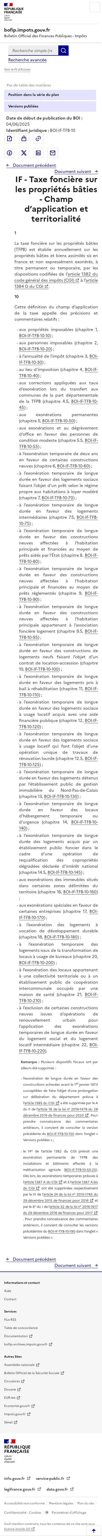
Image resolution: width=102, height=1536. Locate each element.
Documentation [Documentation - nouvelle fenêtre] (16, 1336)
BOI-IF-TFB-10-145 (64, 872)
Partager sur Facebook (9, 153)
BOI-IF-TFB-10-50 (58, 421)
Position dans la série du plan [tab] (33, 94)
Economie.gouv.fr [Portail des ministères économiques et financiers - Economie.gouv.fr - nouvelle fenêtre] (17, 1406)
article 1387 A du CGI (41, 1182)
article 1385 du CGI (39, 1103)
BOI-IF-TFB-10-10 (34, 335)
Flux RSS (10, 1319)
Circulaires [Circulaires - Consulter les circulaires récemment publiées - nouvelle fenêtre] (12, 1381)
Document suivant (73, 171)
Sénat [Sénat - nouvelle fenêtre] (8, 1422)
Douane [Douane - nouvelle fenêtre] (10, 1389)
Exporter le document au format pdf (9, 138)
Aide (7, 1291)
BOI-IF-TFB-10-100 (42, 669)
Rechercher (63, 50)
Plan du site (86, 1503)
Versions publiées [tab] (23, 106)
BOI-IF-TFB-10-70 (57, 498)
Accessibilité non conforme (24, 1503)
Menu (95, 7)
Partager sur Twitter (24, 153)
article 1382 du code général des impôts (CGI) (56, 277)
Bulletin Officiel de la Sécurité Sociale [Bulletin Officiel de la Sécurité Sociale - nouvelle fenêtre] (31, 1373)
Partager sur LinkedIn (38, 153)
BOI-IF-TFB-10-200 (36, 963)
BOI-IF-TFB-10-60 (73, 466)
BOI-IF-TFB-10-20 (35, 349)
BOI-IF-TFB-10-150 (60, 1133)
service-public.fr (50, 1478)
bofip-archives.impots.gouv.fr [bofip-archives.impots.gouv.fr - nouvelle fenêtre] (26, 1344)
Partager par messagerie (53, 153)
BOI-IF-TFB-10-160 (80, 892)
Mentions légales (61, 1503)
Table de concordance (21, 1328)
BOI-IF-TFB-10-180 (61, 937)
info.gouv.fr (15, 1478)
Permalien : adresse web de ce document (38, 138)
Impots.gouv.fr (15, 1414)
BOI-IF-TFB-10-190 (61, 1231)
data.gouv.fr (58, 1489)
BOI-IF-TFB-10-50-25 (80, 1169)
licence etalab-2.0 (17, 1529)
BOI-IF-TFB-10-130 (60, 796)
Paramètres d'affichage (68, 1512)
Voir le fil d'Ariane (17, 69)
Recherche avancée (27, 60)
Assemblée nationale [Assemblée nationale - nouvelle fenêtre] (19, 1365)
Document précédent (34, 165)
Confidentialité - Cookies (23, 1512)
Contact (10, 1299)
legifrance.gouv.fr (20, 1489)
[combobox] (33, 50)
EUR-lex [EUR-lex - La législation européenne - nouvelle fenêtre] (9, 1397)
